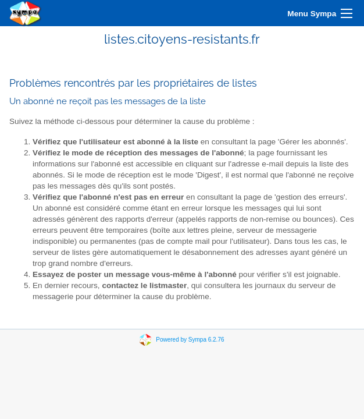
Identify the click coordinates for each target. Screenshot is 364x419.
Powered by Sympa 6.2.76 (190, 339)
